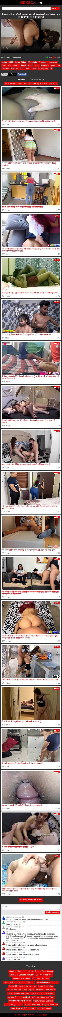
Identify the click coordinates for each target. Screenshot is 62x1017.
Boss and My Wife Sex (38, 84)
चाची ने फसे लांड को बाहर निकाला (43, 997)
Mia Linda (32, 62)
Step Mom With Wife (44, 975)
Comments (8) (37, 79)
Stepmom (20, 69)
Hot (12, 69)
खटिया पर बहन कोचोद (32, 1005)
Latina (23, 65)
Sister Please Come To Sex (16, 84)
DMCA (30, 1015)
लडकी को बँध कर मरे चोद (27, 986)
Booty (37, 65)
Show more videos (31, 899)
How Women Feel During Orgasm (20, 990)
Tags (24, 1015)
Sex (58, 65)
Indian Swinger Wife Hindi (18, 993)
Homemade (52, 62)
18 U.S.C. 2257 (40, 1015)
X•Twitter (12, 74)
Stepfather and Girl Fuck (43, 1001)
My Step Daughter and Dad (19, 997)
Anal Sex (5, 69)
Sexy (4, 65)
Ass (9, 65)
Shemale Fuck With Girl (45, 990)
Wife (53, 65)
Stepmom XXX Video (40, 979)
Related (21, 79)
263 (49, 57)
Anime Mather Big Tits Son (47, 982)
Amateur (42, 62)
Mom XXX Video (44, 1008)
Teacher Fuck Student (44, 971)
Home (17, 1015)
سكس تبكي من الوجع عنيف (14, 982)
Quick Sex (53, 84)
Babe (30, 65)
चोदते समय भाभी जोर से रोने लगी (20, 1001)
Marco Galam (20, 62)
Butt (34, 69)
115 (57, 57)
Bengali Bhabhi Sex (50, 1005)
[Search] (26, 8)
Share (4, 74)
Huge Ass (45, 65)
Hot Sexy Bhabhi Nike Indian (42, 993)
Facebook (22, 74)
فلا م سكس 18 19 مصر (13, 1005)
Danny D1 (13, 986)
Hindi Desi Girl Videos (21, 979)
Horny (28, 69)
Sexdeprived (43, 69)
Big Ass (16, 65)
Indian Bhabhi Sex (45, 986)
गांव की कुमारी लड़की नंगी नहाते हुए (21, 971)
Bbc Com (31, 982)
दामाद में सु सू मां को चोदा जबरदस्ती (23, 1008)
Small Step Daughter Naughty (22, 975)
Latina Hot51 (7, 62)
